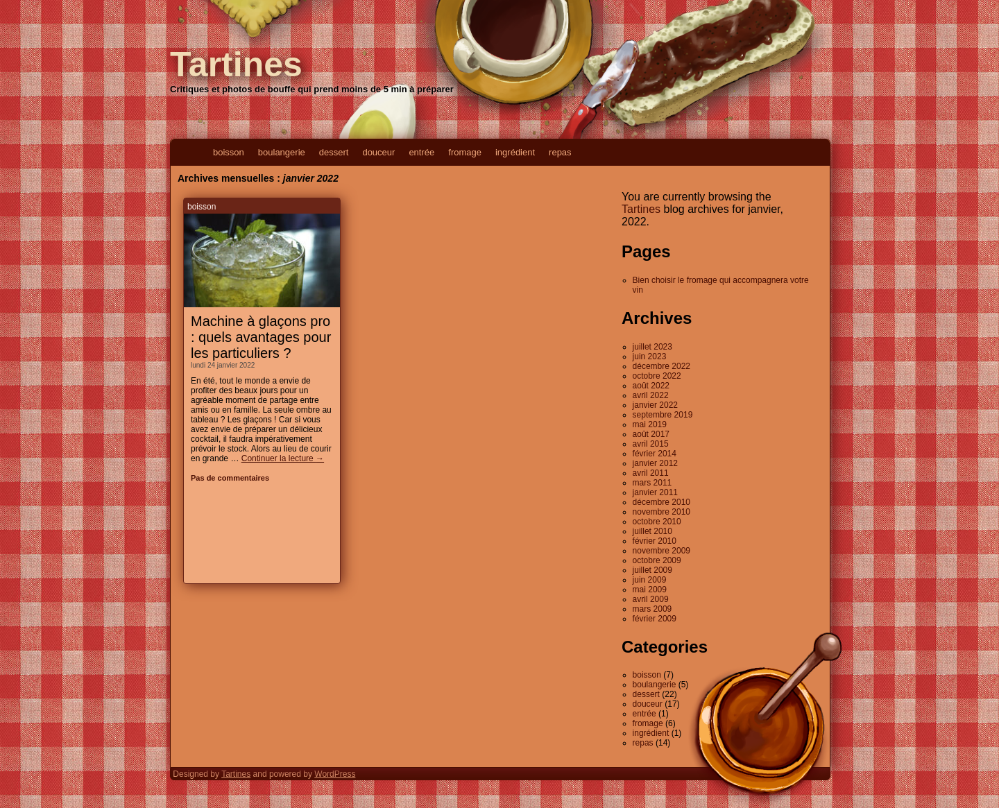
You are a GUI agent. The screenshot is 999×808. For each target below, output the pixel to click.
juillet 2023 (652, 347)
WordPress (334, 774)
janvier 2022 (655, 405)
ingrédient (515, 152)
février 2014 (654, 453)
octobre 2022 (657, 376)
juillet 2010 (652, 531)
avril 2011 (651, 473)
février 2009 (654, 619)
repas (560, 152)
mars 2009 (652, 609)
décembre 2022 (661, 366)
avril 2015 (651, 444)
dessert (334, 152)
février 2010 (654, 541)
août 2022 (651, 385)
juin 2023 (650, 356)
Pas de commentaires (230, 478)
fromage (464, 152)
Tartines (236, 64)
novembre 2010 (661, 512)
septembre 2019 (663, 415)
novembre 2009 (661, 551)
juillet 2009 (652, 570)
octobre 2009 (657, 560)
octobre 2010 (657, 521)
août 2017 (651, 434)
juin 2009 (650, 580)
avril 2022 (651, 395)
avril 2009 (651, 599)
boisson (228, 152)
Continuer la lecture (282, 458)
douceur (378, 152)
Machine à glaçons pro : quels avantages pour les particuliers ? (261, 337)
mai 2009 (650, 589)
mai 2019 (650, 424)
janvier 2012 (655, 463)
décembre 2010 (661, 502)
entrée (421, 152)
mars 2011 (652, 483)
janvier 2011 (655, 492)
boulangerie (281, 152)
